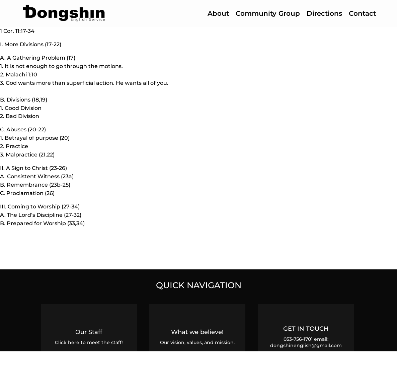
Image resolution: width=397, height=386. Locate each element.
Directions (324, 13)
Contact (362, 13)
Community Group (268, 13)
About (218, 13)
